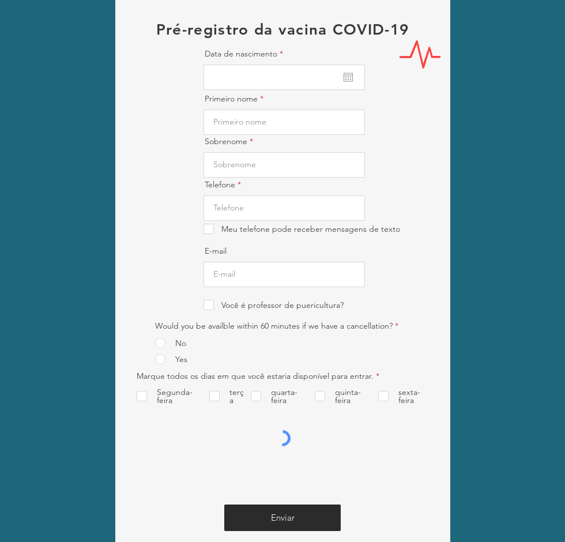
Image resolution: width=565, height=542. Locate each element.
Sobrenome (226, 141)
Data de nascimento (246, 54)
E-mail (216, 251)
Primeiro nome (231, 99)
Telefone (220, 184)
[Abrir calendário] (348, 77)
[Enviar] (282, 518)
